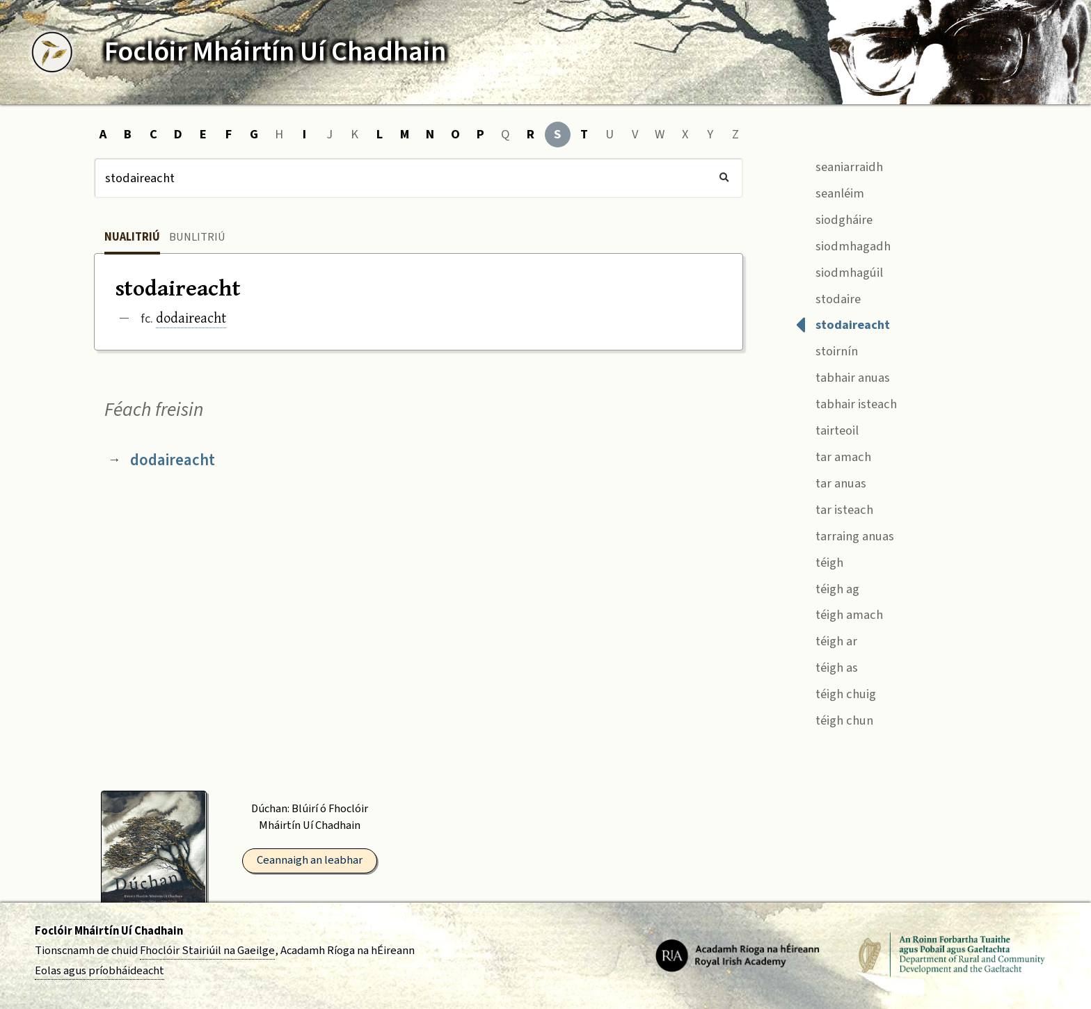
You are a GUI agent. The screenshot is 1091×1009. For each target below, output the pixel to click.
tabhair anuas (842, 376)
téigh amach (839, 613)
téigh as (826, 666)
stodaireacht (842, 323)
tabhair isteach (846, 403)
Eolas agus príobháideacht (99, 970)
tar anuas (830, 481)
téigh (819, 561)
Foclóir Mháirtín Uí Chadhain (109, 931)
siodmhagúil (839, 271)
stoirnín (826, 350)
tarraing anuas (844, 534)
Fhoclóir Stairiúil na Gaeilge (207, 950)
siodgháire (834, 218)
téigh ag (827, 587)
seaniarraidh (839, 165)
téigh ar (826, 640)
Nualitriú (132, 237)
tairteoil (827, 428)
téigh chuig (835, 692)
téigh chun (834, 718)
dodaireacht (191, 317)
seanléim (829, 191)
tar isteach (834, 508)
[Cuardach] (418, 178)
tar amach (833, 455)
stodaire (828, 297)
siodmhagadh (843, 244)
